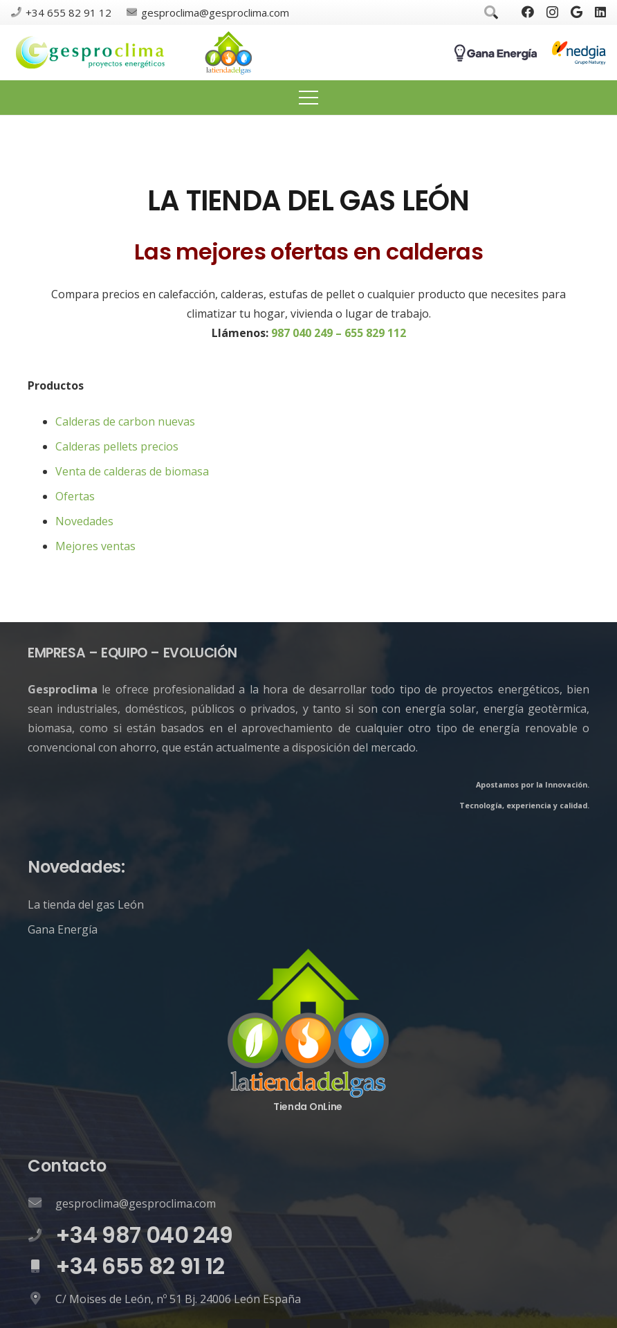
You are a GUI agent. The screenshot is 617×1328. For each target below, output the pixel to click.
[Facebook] (528, 12)
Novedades (84, 521)
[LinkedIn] (600, 12)
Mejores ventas (95, 546)
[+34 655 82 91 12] (41, 1267)
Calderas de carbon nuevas (125, 421)
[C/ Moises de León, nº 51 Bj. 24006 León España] (41, 1299)
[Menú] (308, 97)
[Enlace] (90, 52)
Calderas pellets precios (116, 446)
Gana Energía (63, 929)
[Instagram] (552, 12)
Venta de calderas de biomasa (132, 471)
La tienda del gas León (86, 904)
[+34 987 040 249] (41, 1236)
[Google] (576, 12)
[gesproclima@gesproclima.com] (41, 1203)
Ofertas (75, 496)
